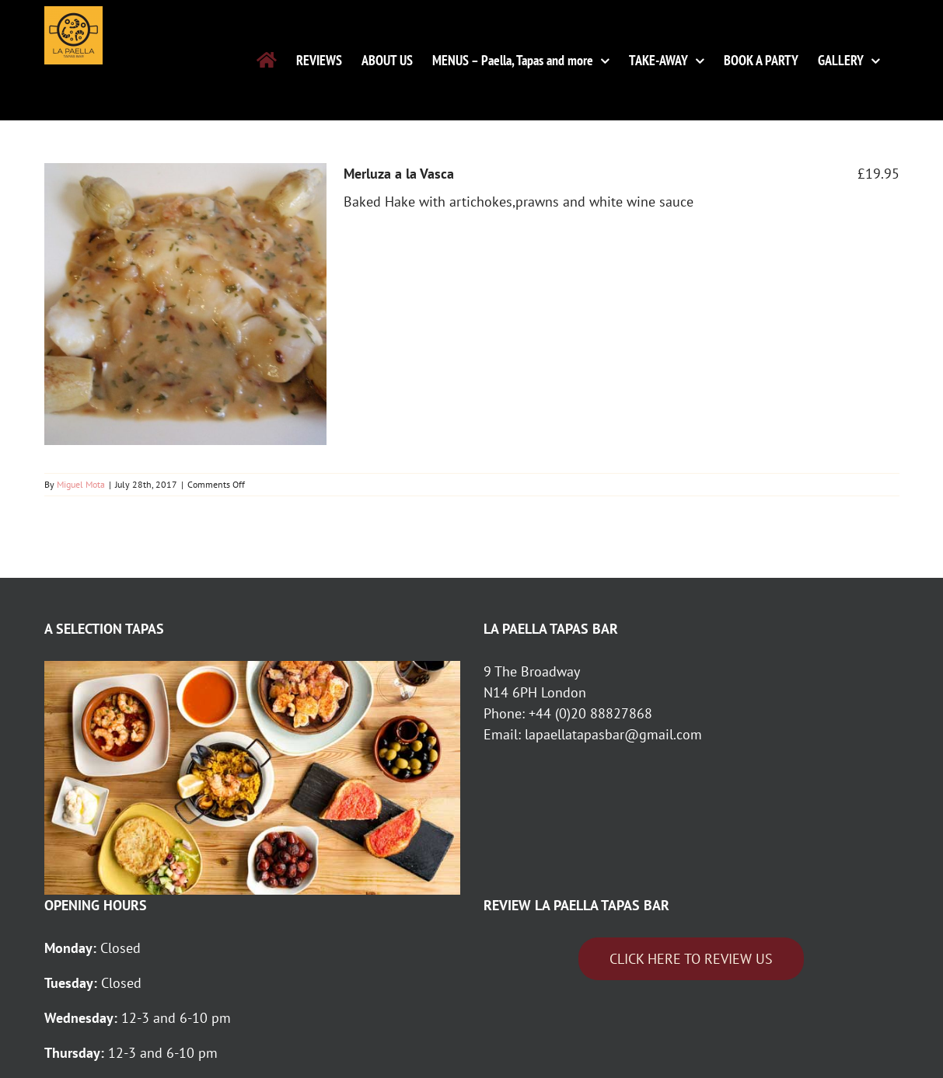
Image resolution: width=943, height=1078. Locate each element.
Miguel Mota (81, 484)
